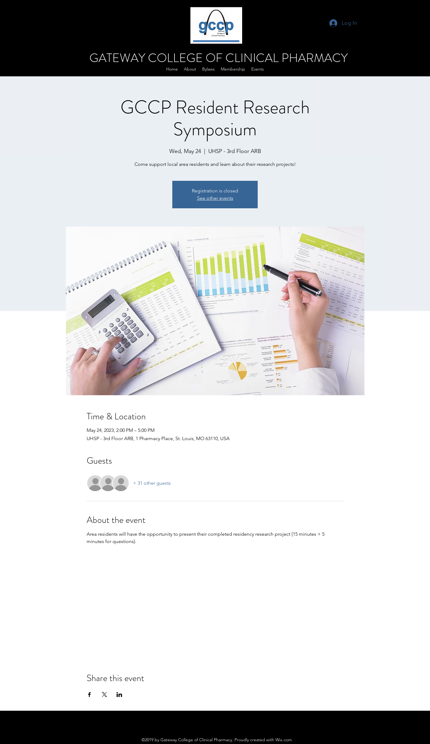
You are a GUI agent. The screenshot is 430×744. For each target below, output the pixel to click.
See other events (215, 198)
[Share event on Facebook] (89, 694)
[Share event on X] (104, 694)
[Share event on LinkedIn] (119, 694)
